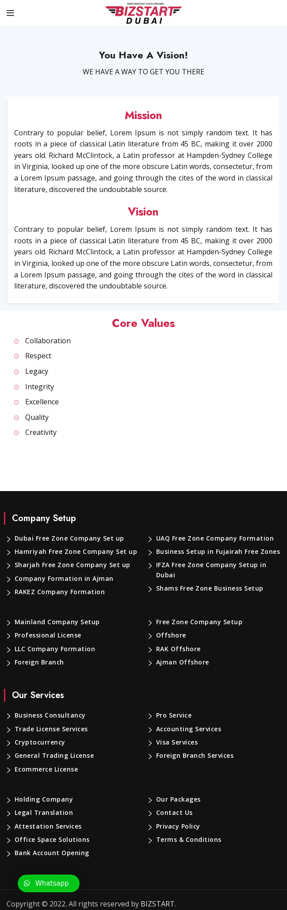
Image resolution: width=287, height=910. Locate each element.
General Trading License (53, 755)
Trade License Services (51, 729)
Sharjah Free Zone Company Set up (70, 564)
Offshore (170, 635)
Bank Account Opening (51, 852)
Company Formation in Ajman (61, 578)
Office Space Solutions (51, 839)
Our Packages (178, 799)
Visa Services (177, 742)
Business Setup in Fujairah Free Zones (217, 551)
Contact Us (173, 812)
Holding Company (43, 799)
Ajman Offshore (181, 662)
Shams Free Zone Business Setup (209, 588)
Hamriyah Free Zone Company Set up (73, 551)
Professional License (48, 635)
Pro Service (174, 715)
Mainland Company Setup (55, 622)
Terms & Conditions (187, 839)
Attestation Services (47, 826)
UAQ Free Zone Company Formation (213, 538)
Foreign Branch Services (195, 755)
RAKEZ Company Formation (59, 591)
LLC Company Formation (54, 649)
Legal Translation (42, 812)
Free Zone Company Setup (198, 622)
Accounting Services (189, 729)
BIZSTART (150, 904)
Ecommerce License (46, 769)
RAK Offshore (178, 649)
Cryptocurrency (39, 742)
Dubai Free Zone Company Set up (67, 538)
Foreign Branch (39, 662)
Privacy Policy (178, 826)
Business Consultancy (50, 715)
